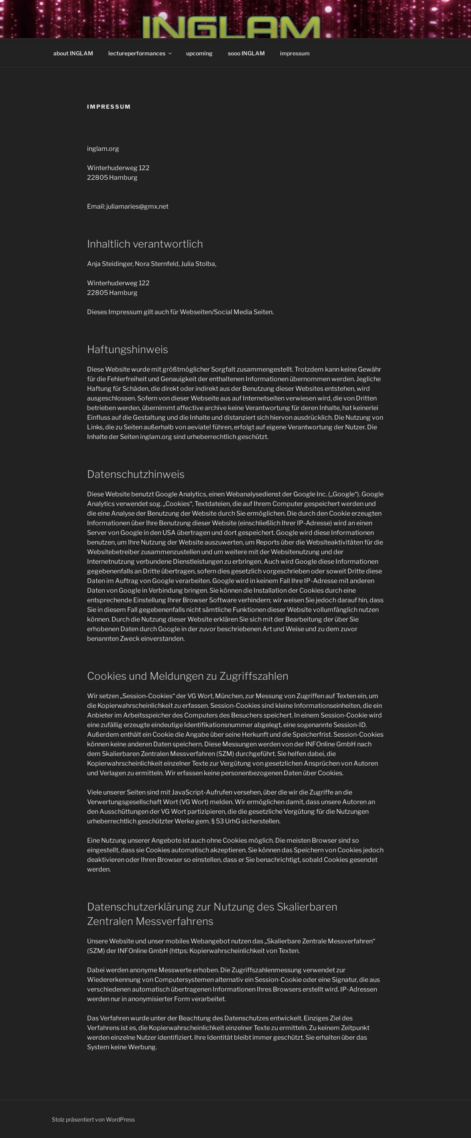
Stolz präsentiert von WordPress (93, 1119)
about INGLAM (73, 53)
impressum (295, 53)
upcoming (199, 53)
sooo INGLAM (246, 53)
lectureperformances (140, 53)
